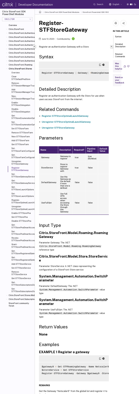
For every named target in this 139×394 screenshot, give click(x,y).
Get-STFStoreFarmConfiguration (22, 156)
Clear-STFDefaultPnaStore (20, 77)
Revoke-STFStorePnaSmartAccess (22, 239)
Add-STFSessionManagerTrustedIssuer (22, 90)
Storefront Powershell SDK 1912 (96, 12)
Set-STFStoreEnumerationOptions (22, 123)
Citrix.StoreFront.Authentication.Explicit (21, 45)
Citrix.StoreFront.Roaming (20, 65)
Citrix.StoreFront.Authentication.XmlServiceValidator (21, 61)
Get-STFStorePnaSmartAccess (22, 226)
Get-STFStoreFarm (20, 144)
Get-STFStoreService (21, 278)
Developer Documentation (35, 4)
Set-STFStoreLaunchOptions (22, 195)
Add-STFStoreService (21, 264)
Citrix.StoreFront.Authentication (21, 33)
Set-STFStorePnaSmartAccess (22, 232)
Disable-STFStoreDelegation (20, 110)
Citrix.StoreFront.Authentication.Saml (21, 57)
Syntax (118, 37)
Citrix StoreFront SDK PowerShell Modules (62, 12)
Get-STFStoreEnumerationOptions (22, 117)
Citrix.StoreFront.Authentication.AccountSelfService (21, 37)
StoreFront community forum (19, 304)
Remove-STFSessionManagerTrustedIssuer (22, 84)
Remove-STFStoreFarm (22, 133)
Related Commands (120, 56)
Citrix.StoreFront (16, 29)
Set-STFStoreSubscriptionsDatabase (22, 290)
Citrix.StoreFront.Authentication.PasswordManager (21, 49)
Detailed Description (120, 46)
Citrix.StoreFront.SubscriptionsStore (21, 299)
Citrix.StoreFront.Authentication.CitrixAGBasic (21, 41)
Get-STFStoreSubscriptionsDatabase (22, 283)
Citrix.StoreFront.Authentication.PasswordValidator (21, 53)
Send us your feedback (119, 80)
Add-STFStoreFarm (20, 140)
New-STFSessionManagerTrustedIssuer (22, 97)
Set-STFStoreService (21, 268)
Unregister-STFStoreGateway (19, 162)
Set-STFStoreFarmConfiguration (22, 149)
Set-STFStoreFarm (20, 128)
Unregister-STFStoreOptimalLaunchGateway (22, 207)
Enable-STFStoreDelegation (20, 104)
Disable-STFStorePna (21, 221)
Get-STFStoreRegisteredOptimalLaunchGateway (22, 258)
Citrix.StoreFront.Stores (20, 69)
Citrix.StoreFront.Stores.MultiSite (21, 295)
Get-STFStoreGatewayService (22, 181)
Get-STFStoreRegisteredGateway (22, 252)
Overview (13, 25)
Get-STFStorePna (19, 217)
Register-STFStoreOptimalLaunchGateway (22, 201)
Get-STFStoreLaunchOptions (22, 188)
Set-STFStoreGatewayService (22, 175)
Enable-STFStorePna (21, 213)
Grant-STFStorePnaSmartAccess (22, 245)
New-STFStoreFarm (20, 136)
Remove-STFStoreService (19, 273)
